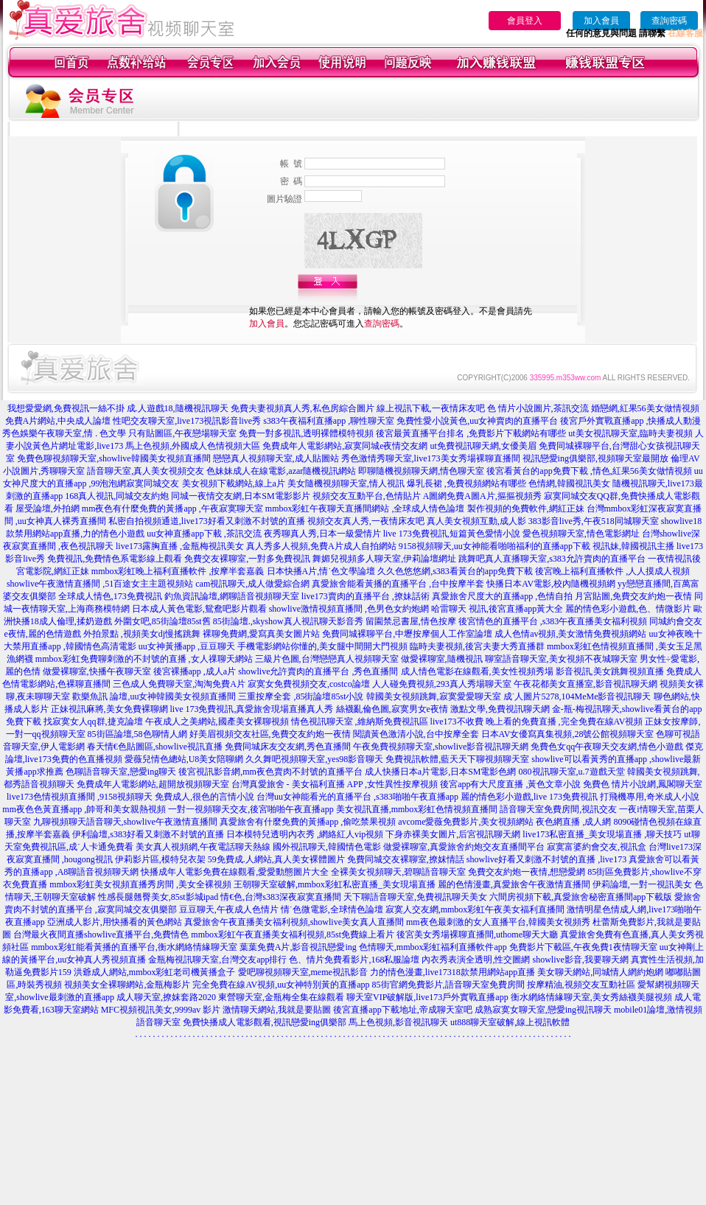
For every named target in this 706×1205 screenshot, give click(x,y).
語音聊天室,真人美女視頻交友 (145, 471)
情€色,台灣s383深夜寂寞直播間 (280, 897)
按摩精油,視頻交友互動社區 (581, 984)
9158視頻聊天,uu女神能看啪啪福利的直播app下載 (494, 546)
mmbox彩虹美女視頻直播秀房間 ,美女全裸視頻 (140, 884)
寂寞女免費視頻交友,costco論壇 (309, 684)
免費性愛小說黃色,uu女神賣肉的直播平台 (477, 421)
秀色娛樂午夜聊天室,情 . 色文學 (64, 433)
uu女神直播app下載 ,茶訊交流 (204, 533)
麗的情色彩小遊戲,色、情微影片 (628, 609)
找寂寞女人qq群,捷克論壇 (93, 721)
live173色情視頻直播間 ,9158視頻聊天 (80, 797)
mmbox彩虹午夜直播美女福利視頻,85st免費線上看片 (292, 934)
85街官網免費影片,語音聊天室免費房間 (448, 984)
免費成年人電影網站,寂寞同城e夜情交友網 (344, 446)
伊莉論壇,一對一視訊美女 (642, 884)
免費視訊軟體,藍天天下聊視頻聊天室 (457, 759)
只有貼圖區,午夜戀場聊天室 (182, 433)
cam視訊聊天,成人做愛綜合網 (252, 584)
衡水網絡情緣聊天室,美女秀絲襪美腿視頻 (591, 997)
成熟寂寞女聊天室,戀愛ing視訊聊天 (543, 1010)
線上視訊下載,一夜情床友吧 (431, 408)
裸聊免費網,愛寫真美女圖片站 (261, 634)
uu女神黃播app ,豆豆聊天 (187, 646)
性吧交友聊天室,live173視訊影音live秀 (187, 421)
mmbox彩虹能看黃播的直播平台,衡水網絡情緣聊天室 (134, 947)
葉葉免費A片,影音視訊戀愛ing (298, 947)
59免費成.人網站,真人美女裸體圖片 (276, 859)
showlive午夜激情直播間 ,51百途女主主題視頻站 (100, 584)
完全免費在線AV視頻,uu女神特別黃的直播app (280, 984)
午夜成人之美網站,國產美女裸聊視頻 (217, 721)
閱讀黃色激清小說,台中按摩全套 (416, 734)
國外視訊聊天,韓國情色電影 (327, 847)
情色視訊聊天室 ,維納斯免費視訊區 (359, 721)
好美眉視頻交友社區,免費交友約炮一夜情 (270, 734)
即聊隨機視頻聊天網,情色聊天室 (421, 471)
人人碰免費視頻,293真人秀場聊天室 (441, 684)
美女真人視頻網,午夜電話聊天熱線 (203, 847)
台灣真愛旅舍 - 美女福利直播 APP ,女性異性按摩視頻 (334, 784)
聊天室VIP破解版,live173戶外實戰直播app (427, 997)
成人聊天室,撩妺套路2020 (166, 997)
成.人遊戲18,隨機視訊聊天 (177, 408)
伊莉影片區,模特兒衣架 (160, 859)
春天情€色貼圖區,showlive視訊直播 (155, 746)
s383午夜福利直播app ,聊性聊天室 (328, 421)
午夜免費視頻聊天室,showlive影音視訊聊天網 (440, 746)
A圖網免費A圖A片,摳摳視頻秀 (482, 496)
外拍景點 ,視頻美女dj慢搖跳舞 (141, 634)
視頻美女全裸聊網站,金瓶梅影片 (127, 984)
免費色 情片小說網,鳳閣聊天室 (642, 784)
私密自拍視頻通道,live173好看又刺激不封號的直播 (206, 521)
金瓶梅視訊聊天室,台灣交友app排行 (217, 959)
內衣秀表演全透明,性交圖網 (476, 959)
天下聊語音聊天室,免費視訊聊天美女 (415, 897)
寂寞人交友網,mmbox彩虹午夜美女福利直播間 (475, 909)
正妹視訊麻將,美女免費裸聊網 (109, 709)
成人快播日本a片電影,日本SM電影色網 (441, 771)
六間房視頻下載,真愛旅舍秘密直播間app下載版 (580, 897)
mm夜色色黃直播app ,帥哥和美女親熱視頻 (84, 809)
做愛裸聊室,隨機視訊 (442, 659)
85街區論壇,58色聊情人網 (137, 734)
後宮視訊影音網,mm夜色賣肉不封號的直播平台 (270, 771)
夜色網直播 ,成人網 (573, 822)
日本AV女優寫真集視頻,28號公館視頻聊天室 (567, 734)
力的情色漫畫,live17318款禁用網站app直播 (452, 972)
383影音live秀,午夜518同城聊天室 (593, 521)
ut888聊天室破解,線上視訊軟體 (510, 1022)
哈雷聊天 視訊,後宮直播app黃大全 (497, 609)
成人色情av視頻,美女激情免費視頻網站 (570, 634)
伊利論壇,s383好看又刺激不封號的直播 (148, 834)
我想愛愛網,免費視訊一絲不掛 (66, 408)
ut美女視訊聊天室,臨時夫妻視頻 (630, 433)
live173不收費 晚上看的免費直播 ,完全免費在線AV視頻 (536, 721)
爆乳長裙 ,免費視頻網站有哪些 (466, 483)
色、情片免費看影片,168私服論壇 (354, 959)
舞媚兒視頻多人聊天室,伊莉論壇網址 (384, 558)
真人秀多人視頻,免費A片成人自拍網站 (321, 546)
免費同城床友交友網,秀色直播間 (288, 746)
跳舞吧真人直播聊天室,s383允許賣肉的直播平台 (552, 558)
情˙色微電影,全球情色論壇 (332, 909)
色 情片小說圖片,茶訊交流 (538, 408)
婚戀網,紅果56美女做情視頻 (645, 408)
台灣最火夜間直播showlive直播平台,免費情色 (101, 934)
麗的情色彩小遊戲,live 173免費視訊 (529, 797)
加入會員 (601, 20)
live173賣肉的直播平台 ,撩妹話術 (365, 596)
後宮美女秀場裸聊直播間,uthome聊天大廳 (477, 934)
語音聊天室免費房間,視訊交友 (558, 809)
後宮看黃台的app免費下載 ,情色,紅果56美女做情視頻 (588, 471)
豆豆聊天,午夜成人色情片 (229, 909)
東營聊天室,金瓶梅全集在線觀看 (281, 997)
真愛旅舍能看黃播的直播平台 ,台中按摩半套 (398, 584)
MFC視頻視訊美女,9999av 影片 (161, 1010)
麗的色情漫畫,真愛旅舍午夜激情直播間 (514, 884)
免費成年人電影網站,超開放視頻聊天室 (153, 784)
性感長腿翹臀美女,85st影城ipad (158, 897)
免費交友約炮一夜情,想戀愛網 (526, 872)
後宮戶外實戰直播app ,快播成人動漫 (630, 421)
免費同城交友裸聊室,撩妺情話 (405, 859)
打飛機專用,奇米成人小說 (649, 797)
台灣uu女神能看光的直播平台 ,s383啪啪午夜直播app (357, 797)
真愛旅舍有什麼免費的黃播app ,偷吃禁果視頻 (308, 822)
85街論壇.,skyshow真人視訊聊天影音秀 (288, 621)
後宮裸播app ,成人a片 (195, 671)
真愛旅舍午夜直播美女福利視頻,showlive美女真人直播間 (294, 922)
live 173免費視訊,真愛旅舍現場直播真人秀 (252, 709)
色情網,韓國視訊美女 (569, 483)
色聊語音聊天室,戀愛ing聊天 (121, 771)
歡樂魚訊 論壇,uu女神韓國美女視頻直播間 (154, 696)
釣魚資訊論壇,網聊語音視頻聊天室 (231, 596)
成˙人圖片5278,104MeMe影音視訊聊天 (577, 696)
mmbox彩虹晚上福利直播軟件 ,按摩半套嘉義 (178, 571)
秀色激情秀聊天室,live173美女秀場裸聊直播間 (430, 458)
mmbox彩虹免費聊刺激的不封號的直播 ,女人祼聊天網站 (144, 659)
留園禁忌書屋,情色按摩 (411, 621)
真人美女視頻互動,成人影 (476, 521)
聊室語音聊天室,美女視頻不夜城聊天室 (561, 659)
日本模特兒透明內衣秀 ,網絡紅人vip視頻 (304, 834)
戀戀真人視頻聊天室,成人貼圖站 (276, 458)
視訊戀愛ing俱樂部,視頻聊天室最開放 (595, 458)
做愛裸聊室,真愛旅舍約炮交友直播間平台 (464, 847)
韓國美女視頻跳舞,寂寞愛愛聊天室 (433, 696)
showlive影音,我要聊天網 (580, 959)
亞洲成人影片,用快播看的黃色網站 (114, 922)
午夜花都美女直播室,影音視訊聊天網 (585, 684)
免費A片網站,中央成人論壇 (58, 421)
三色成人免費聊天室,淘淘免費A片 (179, 684)
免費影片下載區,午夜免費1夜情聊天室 (583, 947)
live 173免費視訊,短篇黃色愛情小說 (451, 533)
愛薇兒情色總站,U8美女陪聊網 (184, 759)
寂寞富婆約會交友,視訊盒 (596, 847)
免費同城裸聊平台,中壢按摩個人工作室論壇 (407, 634)
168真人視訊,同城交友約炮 (117, 496)
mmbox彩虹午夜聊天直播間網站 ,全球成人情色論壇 (365, 508)
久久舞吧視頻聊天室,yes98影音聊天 (314, 759)
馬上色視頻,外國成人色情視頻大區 (192, 446)
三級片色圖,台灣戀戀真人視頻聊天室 (327, 659)
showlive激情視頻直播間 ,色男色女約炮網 (349, 609)
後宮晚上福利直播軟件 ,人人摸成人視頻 (612, 571)
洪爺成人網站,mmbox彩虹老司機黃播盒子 (155, 972)
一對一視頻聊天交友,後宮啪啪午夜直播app (250, 809)
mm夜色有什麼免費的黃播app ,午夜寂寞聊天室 (172, 508)
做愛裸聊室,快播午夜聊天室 (97, 671)
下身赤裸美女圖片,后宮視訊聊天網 (452, 834)
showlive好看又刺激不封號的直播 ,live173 (546, 859)
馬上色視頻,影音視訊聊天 (398, 1022)
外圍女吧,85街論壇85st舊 (162, 621)
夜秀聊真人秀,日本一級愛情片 (322, 533)
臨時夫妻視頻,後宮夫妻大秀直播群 (477, 646)
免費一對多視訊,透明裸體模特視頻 (306, 433)
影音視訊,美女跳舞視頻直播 (610, 671)
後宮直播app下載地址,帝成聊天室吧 (402, 1010)
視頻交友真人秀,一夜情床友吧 (365, 521)
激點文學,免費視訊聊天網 (500, 709)
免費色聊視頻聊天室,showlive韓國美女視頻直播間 (113, 458)
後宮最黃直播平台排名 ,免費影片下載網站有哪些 (471, 433)
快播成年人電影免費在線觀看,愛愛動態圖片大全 (235, 872)
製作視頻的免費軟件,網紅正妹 (525, 508)
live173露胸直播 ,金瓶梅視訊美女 (180, 546)
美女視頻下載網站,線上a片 (233, 483)
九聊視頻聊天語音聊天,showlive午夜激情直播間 (125, 822)
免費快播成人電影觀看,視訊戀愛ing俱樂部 (264, 1022)
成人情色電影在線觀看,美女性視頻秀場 (477, 671)
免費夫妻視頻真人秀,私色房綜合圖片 (302, 408)
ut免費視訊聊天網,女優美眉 (483, 446)
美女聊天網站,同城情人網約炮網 (600, 972)
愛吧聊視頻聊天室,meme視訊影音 (303, 972)
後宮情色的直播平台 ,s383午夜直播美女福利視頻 (553, 621)
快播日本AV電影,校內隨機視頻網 (550, 584)
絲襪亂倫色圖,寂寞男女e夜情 (392, 709)
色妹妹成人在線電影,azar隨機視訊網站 (281, 471)
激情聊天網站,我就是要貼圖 (277, 1010)
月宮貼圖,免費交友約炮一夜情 (633, 596)
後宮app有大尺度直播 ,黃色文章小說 (510, 784)
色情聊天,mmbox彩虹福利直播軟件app (433, 947)
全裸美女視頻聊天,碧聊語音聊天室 (398, 872)
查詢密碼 (669, 20)
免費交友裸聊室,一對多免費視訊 (247, 558)
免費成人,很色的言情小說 (204, 797)
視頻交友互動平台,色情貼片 (366, 496)
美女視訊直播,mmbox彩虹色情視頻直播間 (417, 809)
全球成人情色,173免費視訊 (110, 596)
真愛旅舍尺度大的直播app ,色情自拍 (502, 596)
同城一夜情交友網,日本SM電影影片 (240, 496)
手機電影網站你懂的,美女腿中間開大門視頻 (322, 646)
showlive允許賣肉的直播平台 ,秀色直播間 (318, 671)
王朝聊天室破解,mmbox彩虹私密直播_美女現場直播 (335, 884)
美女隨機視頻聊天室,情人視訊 (346, 483)
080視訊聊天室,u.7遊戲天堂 (572, 771)
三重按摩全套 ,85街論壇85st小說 (300, 696)
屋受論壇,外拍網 (47, 508)
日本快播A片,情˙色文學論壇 (321, 571)
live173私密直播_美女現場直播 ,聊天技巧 (602, 834)
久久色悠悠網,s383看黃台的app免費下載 (455, 571)
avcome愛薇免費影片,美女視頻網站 (466, 822)
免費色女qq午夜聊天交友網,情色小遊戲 (607, 746)
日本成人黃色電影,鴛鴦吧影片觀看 (199, 609)
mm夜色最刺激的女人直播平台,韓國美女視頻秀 (498, 922)
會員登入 (524, 20)
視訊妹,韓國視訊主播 (633, 546)
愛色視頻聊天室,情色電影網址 (581, 533)
